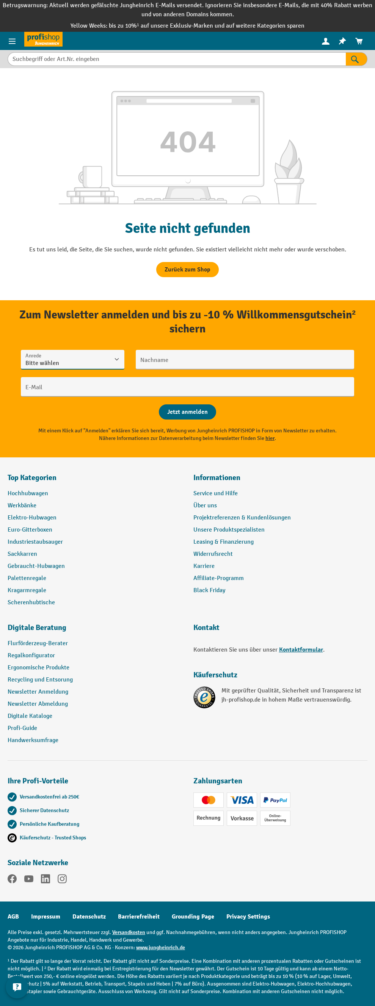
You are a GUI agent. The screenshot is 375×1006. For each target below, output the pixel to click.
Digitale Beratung (37, 627)
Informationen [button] (216, 477)
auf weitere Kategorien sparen (265, 26)
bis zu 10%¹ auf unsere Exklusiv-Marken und (167, 26)
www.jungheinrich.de (160, 947)
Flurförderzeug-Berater (38, 643)
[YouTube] (28, 880)
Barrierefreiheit (139, 916)
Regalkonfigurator (31, 655)
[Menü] (12, 41)
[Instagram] (62, 880)
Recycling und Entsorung (40, 679)
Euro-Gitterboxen (30, 529)
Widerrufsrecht (213, 554)
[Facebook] (12, 880)
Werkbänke (22, 505)
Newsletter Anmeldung (38, 692)
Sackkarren (22, 554)
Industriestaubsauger (35, 542)
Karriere (204, 566)
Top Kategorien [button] (32, 477)
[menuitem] (325, 41)
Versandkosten (128, 932)
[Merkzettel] (342, 41)
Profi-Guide (22, 728)
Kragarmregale (27, 590)
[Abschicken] (187, 412)
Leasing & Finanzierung (223, 542)
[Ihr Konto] (325, 41)
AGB (13, 916)
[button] (95, 630)
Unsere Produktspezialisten (229, 529)
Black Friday (209, 590)
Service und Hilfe (215, 493)
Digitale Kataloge (30, 716)
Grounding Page (193, 916)
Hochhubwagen (28, 493)
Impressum (45, 916)
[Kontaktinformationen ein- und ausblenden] (17, 987)
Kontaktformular (301, 650)
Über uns (205, 505)
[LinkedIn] (45, 880)
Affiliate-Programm (218, 578)
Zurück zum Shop (187, 269)
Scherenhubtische (31, 602)
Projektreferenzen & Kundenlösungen (242, 517)
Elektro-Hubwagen (32, 517)
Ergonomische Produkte (38, 667)
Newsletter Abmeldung (38, 704)
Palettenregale (27, 578)
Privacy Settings (248, 916)
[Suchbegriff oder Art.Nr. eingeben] (177, 59)
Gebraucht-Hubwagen (36, 566)
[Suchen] (356, 59)
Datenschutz (89, 916)
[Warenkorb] (359, 41)
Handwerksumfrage (33, 740)
